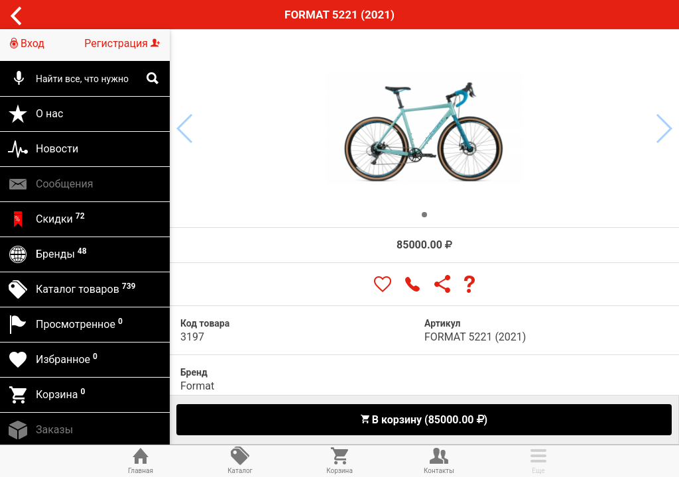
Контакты (439, 459)
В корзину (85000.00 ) (423, 419)
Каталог (240, 459)
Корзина (339, 459)
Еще (538, 459)
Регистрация (122, 43)
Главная (140, 459)
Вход (27, 43)
